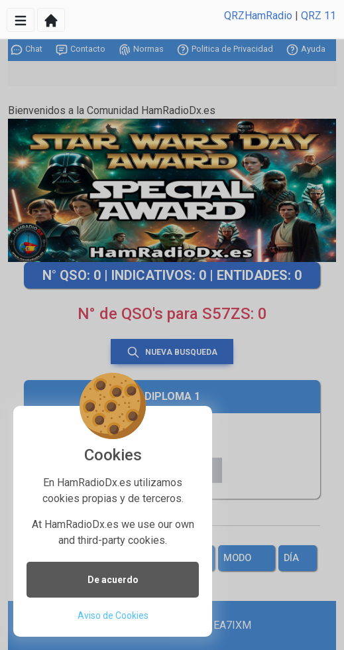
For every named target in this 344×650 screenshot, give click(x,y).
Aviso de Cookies (113, 615)
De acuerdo (113, 579)
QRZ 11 (318, 15)
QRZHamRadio (258, 15)
